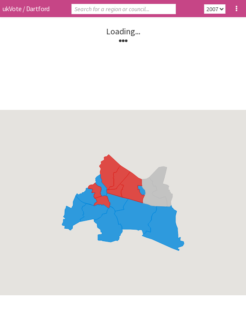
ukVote (12, 8)
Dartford (38, 8)
